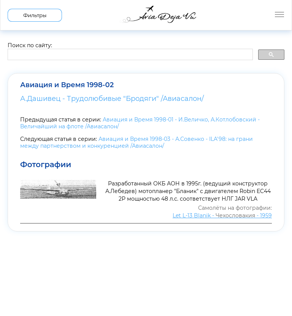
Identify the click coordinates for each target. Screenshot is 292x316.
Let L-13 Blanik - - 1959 (222, 215)
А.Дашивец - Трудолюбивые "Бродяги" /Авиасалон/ (112, 98)
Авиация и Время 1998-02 (67, 85)
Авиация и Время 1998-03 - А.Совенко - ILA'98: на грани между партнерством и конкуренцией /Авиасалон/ (136, 142)
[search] (129, 54)
